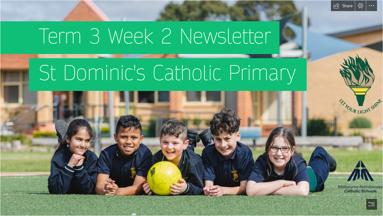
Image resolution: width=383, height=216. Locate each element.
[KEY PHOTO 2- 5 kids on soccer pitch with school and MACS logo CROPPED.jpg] (191, 108)
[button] (343, 5)
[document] (191, 108)
